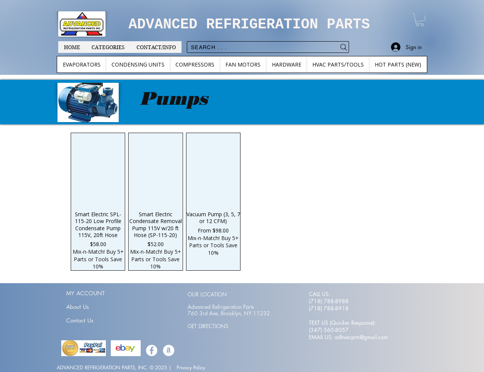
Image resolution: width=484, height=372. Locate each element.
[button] (420, 19)
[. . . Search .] (268, 47)
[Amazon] (168, 350)
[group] (242, 201)
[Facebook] (151, 350)
